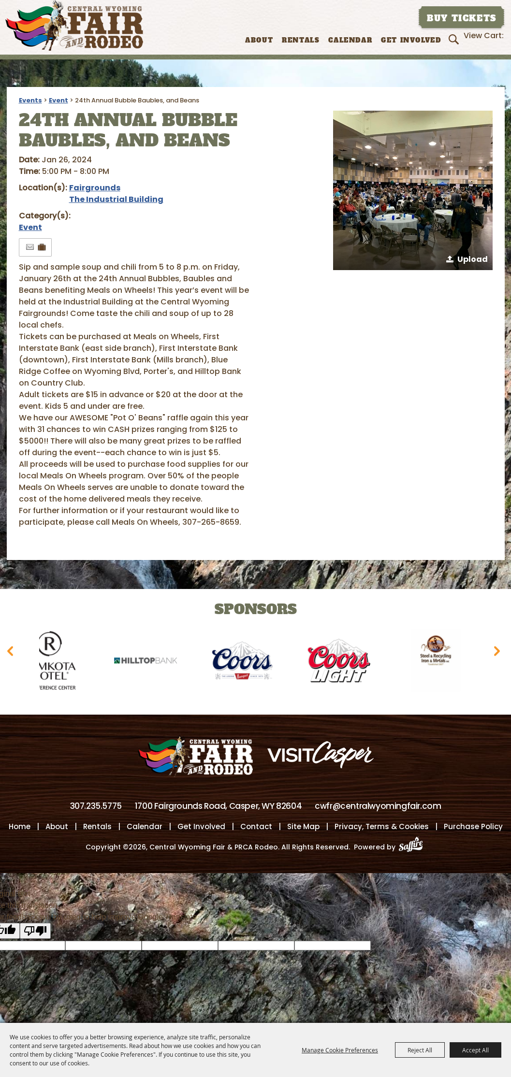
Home (19, 827)
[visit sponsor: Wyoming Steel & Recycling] (441, 662)
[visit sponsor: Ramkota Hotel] (55, 662)
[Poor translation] (35, 931)
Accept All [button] (475, 1050)
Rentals (301, 40)
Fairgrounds (94, 187)
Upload (472, 259)
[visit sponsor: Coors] (248, 662)
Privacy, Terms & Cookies (382, 827)
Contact (256, 827)
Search (455, 39)
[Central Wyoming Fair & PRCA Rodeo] (74, 25)
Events (30, 100)
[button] (413, 190)
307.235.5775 (96, 806)
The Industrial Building (116, 199)
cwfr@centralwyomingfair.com (378, 806)
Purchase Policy (473, 827)
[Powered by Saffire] (413, 847)
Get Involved (411, 40)
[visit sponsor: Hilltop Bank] (151, 662)
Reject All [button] (420, 1050)
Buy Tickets (461, 18)
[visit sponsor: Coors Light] (345, 662)
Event (58, 100)
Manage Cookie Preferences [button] (340, 1050)
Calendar (350, 40)
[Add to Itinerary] (42, 247)
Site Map (303, 827)
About (259, 40)
